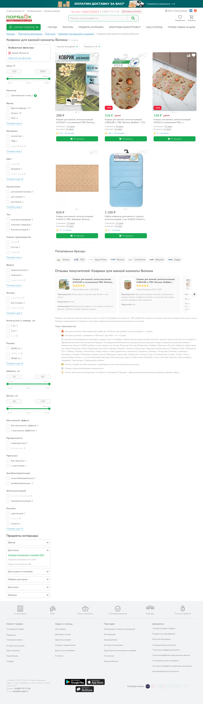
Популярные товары (15, 629)
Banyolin (156, 259)
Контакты (59, 656)
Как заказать (60, 629)
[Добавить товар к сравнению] (91, 55)
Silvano (63, 259)
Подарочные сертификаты (164, 634)
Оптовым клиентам (52, 11)
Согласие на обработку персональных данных (172, 666)
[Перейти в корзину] (192, 18)
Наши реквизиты (111, 661)
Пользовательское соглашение (166, 660)
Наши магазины (13, 650)
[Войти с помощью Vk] (190, 10)
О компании (109, 656)
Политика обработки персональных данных (171, 655)
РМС (79, 259)
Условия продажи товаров (164, 628)
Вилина (117, 259)
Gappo (174, 259)
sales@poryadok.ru (20, 691)
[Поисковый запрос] (98, 18)
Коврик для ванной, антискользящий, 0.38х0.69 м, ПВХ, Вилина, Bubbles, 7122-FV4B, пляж (155, 280)
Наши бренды (12, 656)
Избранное (11, 635)
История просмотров (15, 646)
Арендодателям (110, 640)
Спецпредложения (14, 640)
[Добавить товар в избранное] (96, 55)
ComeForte (136, 259)
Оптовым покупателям (113, 645)
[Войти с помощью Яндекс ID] (195, 10)
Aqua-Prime (97, 259)
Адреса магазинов (15, 11)
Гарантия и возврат (63, 640)
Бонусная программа (161, 639)
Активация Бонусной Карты (164, 645)
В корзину (77, 138)
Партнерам (109, 623)
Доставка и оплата (131, 11)
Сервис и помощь (64, 623)
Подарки (10, 661)
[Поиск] (133, 18)
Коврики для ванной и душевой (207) (26, 555)
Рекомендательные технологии (166, 671)
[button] (23, 27)
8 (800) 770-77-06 (110, 11)
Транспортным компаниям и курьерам (120, 650)
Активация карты (34, 11)
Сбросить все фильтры (19, 58)
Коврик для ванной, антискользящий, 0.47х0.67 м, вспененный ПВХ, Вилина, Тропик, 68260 (92, 280)
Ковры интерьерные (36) (19, 564)
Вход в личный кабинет (65, 650)
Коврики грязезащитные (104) (22, 559)
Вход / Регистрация (176, 10)
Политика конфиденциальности (166, 650)
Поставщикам (110, 634)
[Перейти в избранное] (180, 18)
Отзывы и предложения (65, 645)
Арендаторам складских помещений (119, 629)
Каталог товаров (14, 623)
